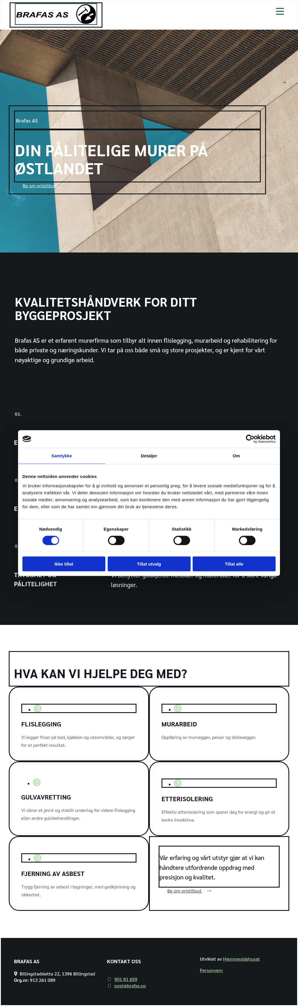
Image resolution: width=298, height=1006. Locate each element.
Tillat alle (234, 563)
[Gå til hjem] (56, 23)
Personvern (211, 970)
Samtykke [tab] (62, 455)
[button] (44, 185)
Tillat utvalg (149, 563)
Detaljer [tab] (149, 455)
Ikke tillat (63, 563)
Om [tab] (236, 455)
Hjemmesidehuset (241, 959)
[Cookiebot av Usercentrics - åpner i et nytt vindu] (250, 439)
